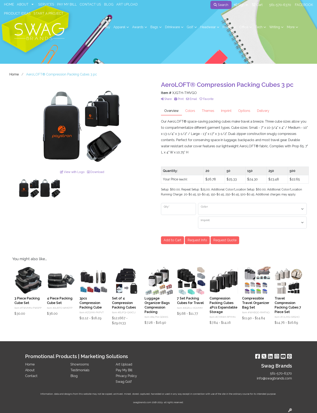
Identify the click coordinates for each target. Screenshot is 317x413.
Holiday (104, 27)
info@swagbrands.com (274, 378)
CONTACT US (90, 4)
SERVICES (46, 4)
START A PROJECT (48, 13)
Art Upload (124, 364)
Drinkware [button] (172, 27)
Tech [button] (258, 27)
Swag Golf (124, 382)
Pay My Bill (124, 370)
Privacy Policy (126, 376)
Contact (31, 376)
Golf (190, 27)
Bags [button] (154, 27)
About (30, 370)
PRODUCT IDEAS (17, 13)
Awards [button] (137, 27)
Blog (74, 376)
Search (221, 5)
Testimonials (80, 370)
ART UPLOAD (127, 4)
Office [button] (243, 27)
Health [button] (228, 27)
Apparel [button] (119, 27)
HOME (9, 4)
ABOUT (23, 4)
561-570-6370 (280, 5)
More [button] (291, 27)
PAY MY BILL (67, 4)
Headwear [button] (208, 27)
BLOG (108, 4)
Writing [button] (274, 27)
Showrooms (79, 364)
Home (30, 364)
